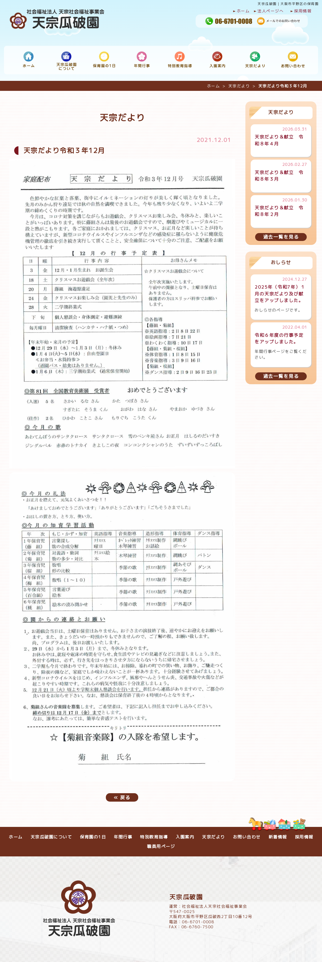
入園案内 (185, 834)
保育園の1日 (93, 834)
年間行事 (123, 834)
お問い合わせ (247, 834)
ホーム (241, 11)
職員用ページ (161, 844)
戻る (122, 794)
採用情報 (300, 11)
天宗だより (239, 83)
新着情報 (278, 834)
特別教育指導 (154, 834)
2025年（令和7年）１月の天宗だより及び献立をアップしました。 (280, 291)
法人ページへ (269, 11)
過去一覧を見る (281, 234)
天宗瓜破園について (51, 834)
